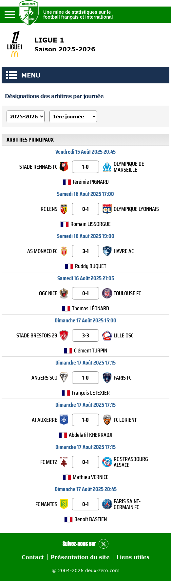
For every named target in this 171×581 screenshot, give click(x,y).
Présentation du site (80, 557)
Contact (33, 557)
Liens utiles (133, 557)
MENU (11, 75)
